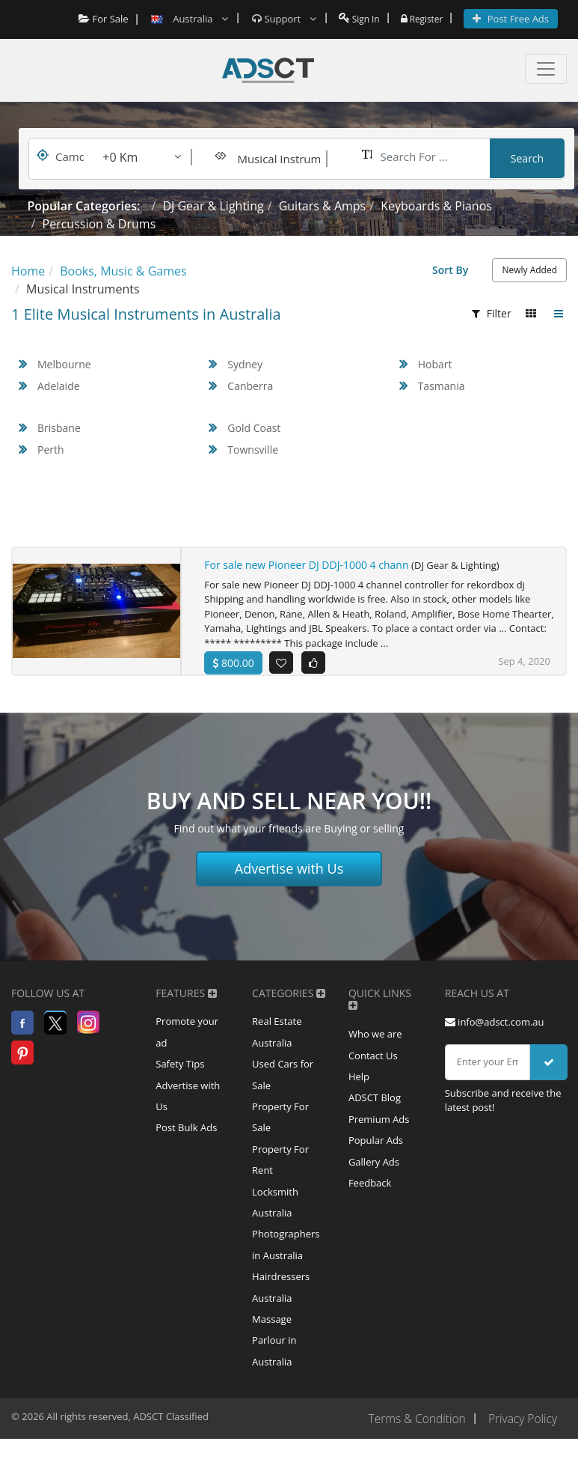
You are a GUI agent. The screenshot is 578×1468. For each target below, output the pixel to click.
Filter (491, 313)
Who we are (375, 1043)
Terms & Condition (413, 1448)
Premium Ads (379, 1133)
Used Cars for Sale (282, 1087)
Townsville (252, 449)
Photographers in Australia (285, 1267)
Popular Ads (375, 1156)
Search (527, 158)
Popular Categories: (84, 206)
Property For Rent (280, 1177)
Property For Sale (280, 1132)
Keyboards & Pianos (436, 206)
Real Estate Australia (276, 1042)
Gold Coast (253, 428)
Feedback (370, 1200)
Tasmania (441, 386)
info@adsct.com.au (494, 1031)
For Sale (97, 18)
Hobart (435, 364)
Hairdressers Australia (281, 1312)
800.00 (232, 663)
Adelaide (58, 386)
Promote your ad (187, 1042)
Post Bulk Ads (186, 1143)
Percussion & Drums (99, 224)
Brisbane (59, 428)
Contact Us (373, 1066)
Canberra (250, 386)
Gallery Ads (373, 1178)
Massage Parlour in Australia (274, 1367)
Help (358, 1088)
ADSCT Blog (374, 1111)
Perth (50, 449)
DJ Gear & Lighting (212, 206)
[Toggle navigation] (546, 69)
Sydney (244, 364)
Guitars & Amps (322, 206)
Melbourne (64, 364)
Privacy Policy (521, 1448)
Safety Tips (180, 1075)
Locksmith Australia (275, 1222)
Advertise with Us (289, 877)
